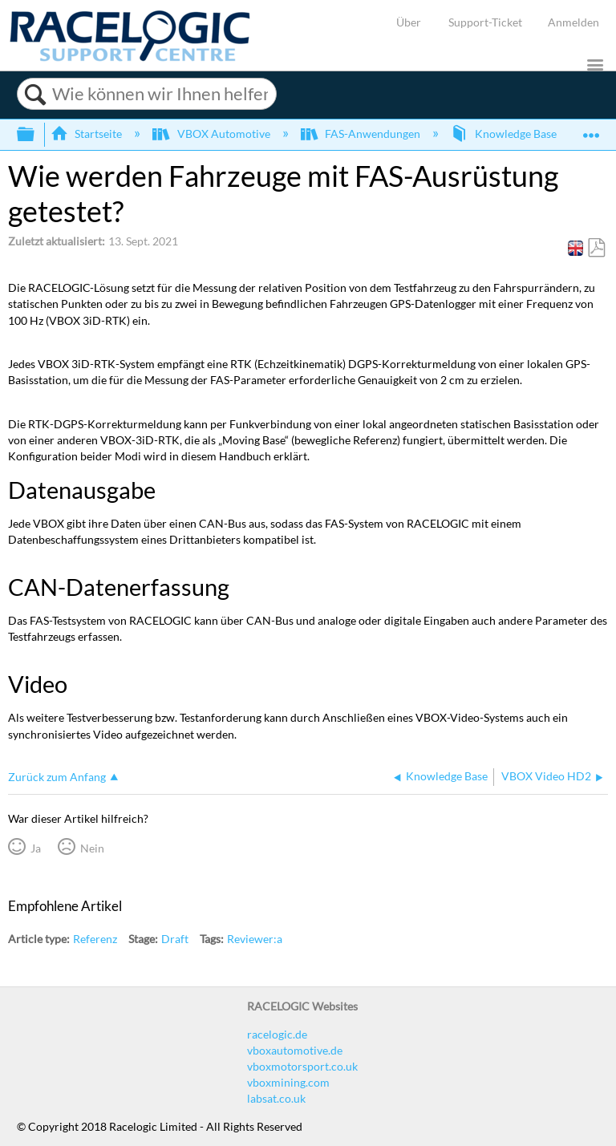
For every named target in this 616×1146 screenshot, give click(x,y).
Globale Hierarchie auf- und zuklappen (36, 134)
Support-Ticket (485, 22)
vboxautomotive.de (294, 1050)
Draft (174, 939)
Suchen (35, 94)
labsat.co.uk (276, 1098)
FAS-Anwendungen (362, 133)
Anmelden (573, 22)
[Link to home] (130, 57)
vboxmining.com (288, 1082)
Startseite (87, 133)
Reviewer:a (254, 939)
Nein (92, 848)
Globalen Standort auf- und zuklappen (591, 129)
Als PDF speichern (596, 248)
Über (408, 22)
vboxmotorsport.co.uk (302, 1066)
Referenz (95, 939)
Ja (35, 848)
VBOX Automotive (212, 133)
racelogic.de (277, 1034)
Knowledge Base (505, 133)
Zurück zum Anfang (57, 777)
